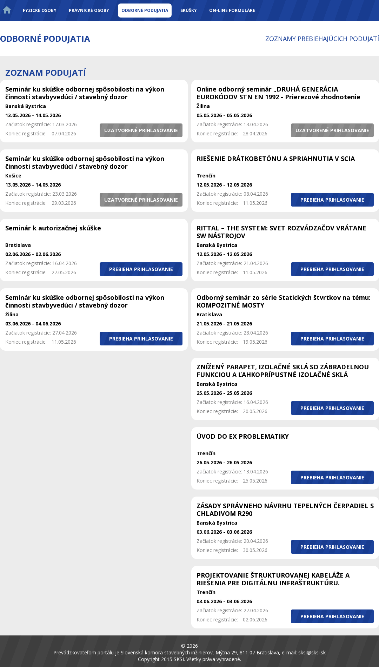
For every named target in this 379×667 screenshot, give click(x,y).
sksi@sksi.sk (312, 652)
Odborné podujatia (144, 10)
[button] (141, 130)
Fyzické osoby (39, 10)
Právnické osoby (89, 10)
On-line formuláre (232, 10)
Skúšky (188, 10)
